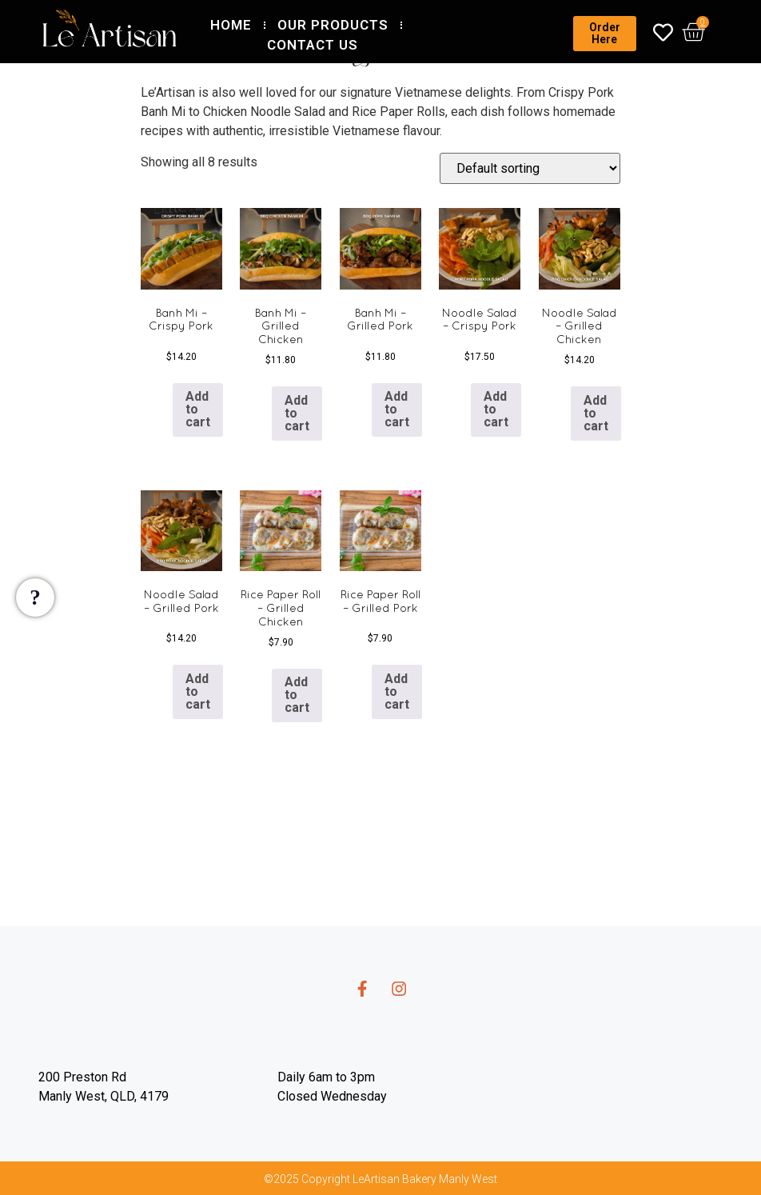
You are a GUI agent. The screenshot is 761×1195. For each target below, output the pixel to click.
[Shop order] (530, 168)
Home (231, 25)
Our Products (332, 25)
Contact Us (312, 45)
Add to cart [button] (197, 409)
